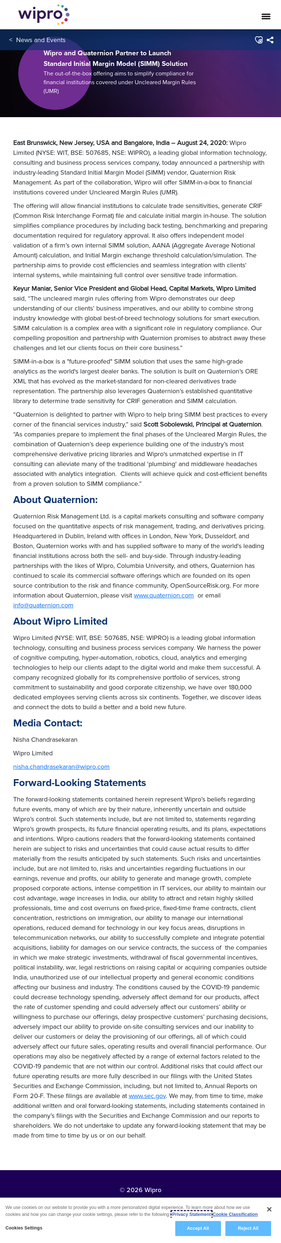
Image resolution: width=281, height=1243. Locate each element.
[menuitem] (270, 39)
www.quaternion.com (164, 595)
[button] (258, 39)
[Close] (269, 1209)
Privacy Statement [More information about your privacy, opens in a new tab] (191, 1214)
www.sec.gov (147, 1095)
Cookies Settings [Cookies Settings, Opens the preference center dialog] (23, 1228)
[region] (140, 1220)
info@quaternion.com (43, 605)
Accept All (198, 1228)
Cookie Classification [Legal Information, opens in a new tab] (235, 1214)
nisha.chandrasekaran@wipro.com (61, 766)
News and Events (40, 39)
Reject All (248, 1228)
